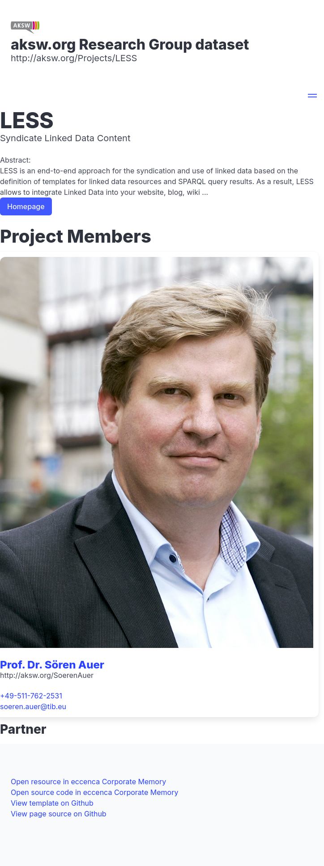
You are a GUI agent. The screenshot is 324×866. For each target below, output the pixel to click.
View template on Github (52, 803)
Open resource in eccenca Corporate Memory (88, 781)
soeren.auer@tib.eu (33, 706)
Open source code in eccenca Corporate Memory (94, 792)
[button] (312, 97)
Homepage (26, 206)
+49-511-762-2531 (31, 695)
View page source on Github (59, 813)
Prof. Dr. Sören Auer (52, 664)
